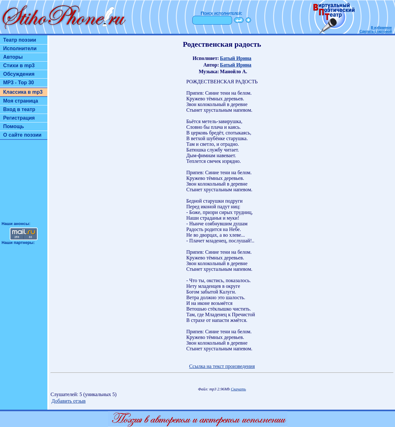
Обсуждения (18, 74)
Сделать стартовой (376, 31)
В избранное (381, 27)
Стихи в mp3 (19, 65)
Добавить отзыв (68, 401)
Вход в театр (19, 109)
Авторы (13, 57)
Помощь (13, 126)
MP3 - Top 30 (18, 82)
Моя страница (20, 101)
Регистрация (19, 118)
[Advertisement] (24, 183)
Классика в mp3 (23, 92)
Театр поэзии (19, 40)
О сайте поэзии (22, 135)
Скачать (238, 389)
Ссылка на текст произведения (222, 366)
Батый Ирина (236, 58)
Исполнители (20, 48)
